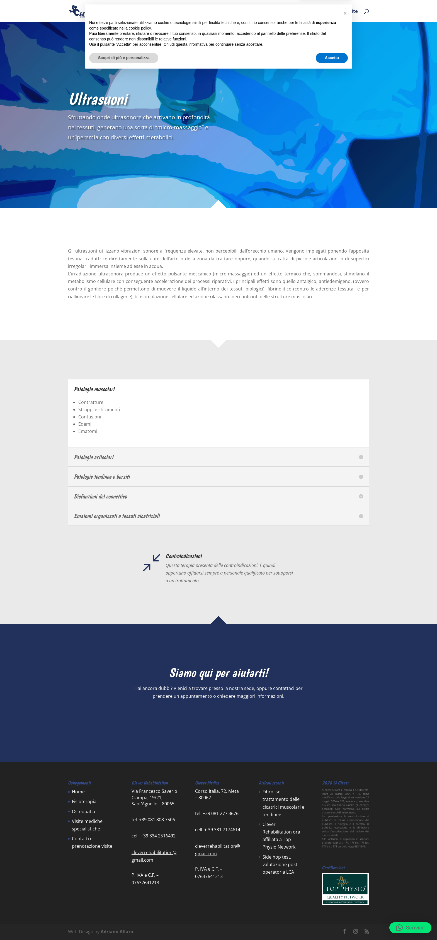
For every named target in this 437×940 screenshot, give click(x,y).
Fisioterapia (84, 801)
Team (276, 11)
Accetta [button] (332, 924)
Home (208, 11)
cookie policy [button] (140, 895)
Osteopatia (83, 811)
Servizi (229, 11)
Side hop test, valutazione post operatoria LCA (280, 864)
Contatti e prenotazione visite (324, 11)
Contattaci (218, 715)
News (256, 11)
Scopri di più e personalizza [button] (123, 924)
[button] (410, 927)
